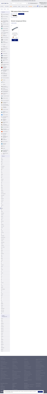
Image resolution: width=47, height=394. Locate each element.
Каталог (2, 6)
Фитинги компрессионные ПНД (5, 112)
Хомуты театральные (5, 139)
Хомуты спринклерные (5, 73)
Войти (45, 6)
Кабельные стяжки (3, 361)
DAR (1, 169)
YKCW (2, 211)
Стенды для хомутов (38, 371)
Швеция (2, 349)
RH (1, 300)
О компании (14, 383)
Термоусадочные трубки (5, 122)
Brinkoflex (2, 253)
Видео (19, 6)
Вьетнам (2, 328)
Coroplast (2, 245)
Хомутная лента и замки (5, 49)
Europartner (2, 195)
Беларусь (2, 323)
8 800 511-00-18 (42, 2)
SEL (1, 206)
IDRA (1, 255)
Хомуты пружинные (6, 26)
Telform (2, 190)
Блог (26, 6)
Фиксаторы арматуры (4, 143)
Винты (13, 370)
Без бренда (2, 166)
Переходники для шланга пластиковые (6, 105)
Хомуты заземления (6, 100)
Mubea (2, 266)
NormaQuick (2, 308)
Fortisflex (2, 224)
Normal (2, 305)
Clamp (2, 227)
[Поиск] (27, 3)
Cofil (1, 172)
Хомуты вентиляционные (5, 89)
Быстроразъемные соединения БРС (5, 91)
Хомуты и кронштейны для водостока (5, 137)
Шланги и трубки (38, 374)
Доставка (7, 6)
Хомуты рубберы (38, 362)
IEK (1, 229)
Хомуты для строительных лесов (6, 129)
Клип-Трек (2, 310)
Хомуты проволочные (5, 35)
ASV (1, 276)
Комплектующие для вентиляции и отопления (6, 71)
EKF (1, 313)
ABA (1, 164)
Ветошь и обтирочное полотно (4, 120)
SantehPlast (2, 242)
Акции (11, 6)
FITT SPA (2, 200)
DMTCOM (2, 221)
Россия (2, 318)
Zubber (2, 287)
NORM (2, 250)
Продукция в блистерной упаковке (5, 67)
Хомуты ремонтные (5, 62)
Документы (15, 6)
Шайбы (4, 148)
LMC (1, 182)
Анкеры (1, 370)
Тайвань (2, 339)
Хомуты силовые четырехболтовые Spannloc (5, 21)
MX (1, 279)
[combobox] (13, 3)
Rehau (2, 208)
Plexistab (2, 198)
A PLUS (2, 240)
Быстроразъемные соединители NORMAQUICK (5, 151)
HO (1, 292)
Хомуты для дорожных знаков (5, 86)
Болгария (2, 326)
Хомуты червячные (5, 14)
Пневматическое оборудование (5, 58)
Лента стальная (5, 141)
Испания (2, 331)
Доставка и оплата (4, 383)
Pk (1, 274)
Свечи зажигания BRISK (5, 153)
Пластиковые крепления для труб (6, 124)
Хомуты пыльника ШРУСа (5, 30)
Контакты (35, 6)
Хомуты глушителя (5, 37)
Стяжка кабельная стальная (5, 33)
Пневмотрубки (5, 53)
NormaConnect (3, 237)
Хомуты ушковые (5, 28)
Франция (2, 344)
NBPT (2, 161)
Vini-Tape (2, 232)
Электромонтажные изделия (6, 64)
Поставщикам (14, 389)
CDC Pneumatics (3, 193)
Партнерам (30, 6)
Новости (23, 6)
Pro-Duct (2, 282)
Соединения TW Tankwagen (5, 102)
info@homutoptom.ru (34, 3)
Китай (2, 320)
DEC (1, 261)
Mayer (2, 185)
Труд (1, 219)
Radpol (2, 216)
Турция (2, 341)
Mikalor (2, 174)
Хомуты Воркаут (5, 131)
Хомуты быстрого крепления (5, 117)
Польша (2, 336)
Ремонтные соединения (4, 107)
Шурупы (4, 84)
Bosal (2, 187)
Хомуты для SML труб (5, 60)
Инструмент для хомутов (5, 93)
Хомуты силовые (5, 16)
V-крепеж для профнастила (5, 75)
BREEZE (2, 303)
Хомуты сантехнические (5, 42)
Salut (1, 248)
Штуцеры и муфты (5, 109)
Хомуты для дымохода (4, 134)
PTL (1, 203)
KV (1, 263)
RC (1, 271)
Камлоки (4, 51)
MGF (1, 177)
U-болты (4, 44)
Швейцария (2, 347)
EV (1, 284)
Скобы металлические (5, 46)
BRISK (2, 258)
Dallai (1, 295)
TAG (1, 297)
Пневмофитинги (5, 55)
